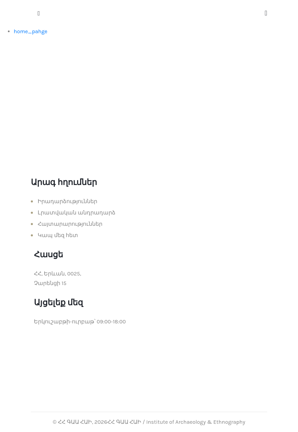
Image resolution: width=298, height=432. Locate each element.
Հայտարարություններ (70, 224)
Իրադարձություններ (67, 201)
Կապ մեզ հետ (58, 235)
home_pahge (30, 31)
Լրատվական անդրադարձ (76, 212)
